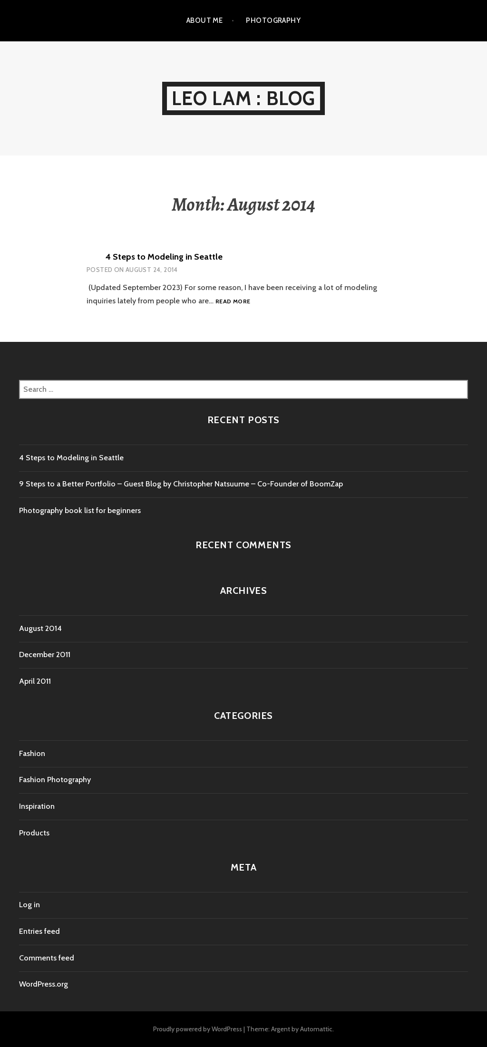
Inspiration (37, 806)
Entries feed (39, 931)
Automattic (316, 1029)
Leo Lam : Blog (244, 98)
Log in (29, 904)
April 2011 (35, 681)
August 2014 (40, 628)
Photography (273, 20)
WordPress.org (43, 984)
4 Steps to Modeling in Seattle (164, 257)
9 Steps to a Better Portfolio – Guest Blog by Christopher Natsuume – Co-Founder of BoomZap (181, 483)
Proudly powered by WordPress (197, 1029)
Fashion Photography (55, 779)
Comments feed (46, 957)
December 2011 (44, 654)
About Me (204, 20)
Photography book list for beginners (80, 510)
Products (34, 832)
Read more (232, 302)
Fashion (32, 753)
